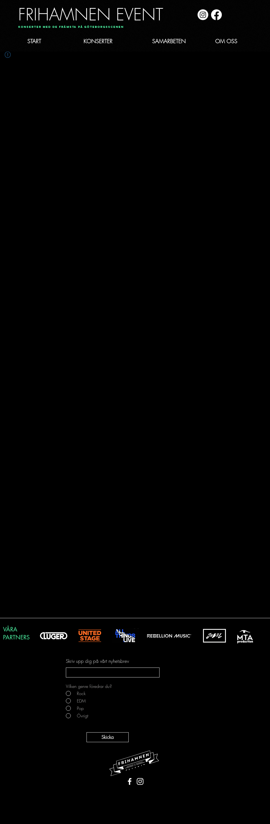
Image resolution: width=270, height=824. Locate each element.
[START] (34, 41)
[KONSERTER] (98, 41)
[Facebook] (216, 14)
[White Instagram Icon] (140, 781)
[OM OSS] (226, 41)
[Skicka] (108, 737)
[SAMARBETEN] (169, 41)
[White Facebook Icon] (129, 781)
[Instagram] (203, 14)
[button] (69, 27)
